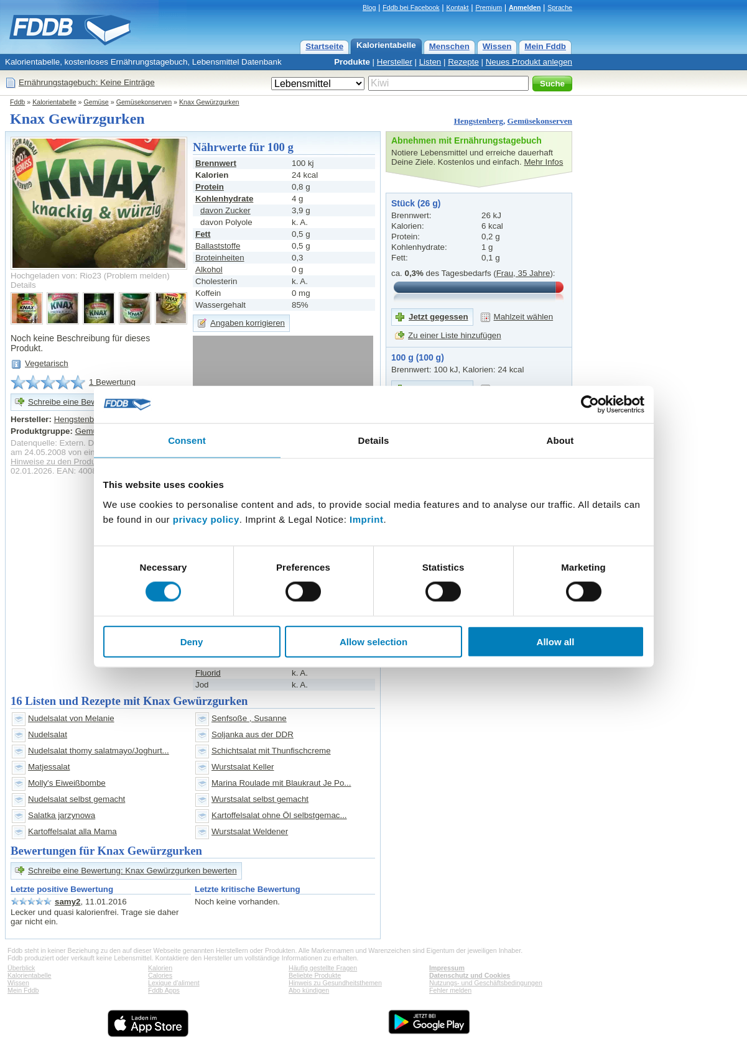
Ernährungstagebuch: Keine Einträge (87, 82)
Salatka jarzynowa (61, 815)
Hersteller (394, 62)
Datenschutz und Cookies (469, 975)
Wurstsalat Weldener (249, 831)
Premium (488, 7)
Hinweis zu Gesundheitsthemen (335, 982)
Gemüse (96, 102)
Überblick (21, 968)
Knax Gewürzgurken (209, 102)
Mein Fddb (545, 46)
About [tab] (560, 440)
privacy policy (206, 518)
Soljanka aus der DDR (252, 734)
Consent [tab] (187, 440)
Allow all (556, 641)
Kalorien (160, 968)
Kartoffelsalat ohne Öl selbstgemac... (279, 815)
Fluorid (208, 673)
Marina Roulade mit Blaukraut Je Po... (281, 783)
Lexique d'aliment (174, 982)
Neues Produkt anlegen (529, 62)
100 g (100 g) (417, 357)
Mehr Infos (543, 162)
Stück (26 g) (415, 203)
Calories (160, 975)
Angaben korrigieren (247, 323)
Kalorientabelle (386, 45)
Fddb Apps (164, 990)
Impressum (447, 968)
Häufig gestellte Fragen (323, 968)
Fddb (17, 102)
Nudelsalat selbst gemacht (76, 799)
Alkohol (209, 269)
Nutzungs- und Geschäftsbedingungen (485, 982)
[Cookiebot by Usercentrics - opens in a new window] (590, 404)
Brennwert (215, 163)
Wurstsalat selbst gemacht (260, 799)
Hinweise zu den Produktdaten (67, 461)
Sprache (559, 7)
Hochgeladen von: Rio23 (56, 275)
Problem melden (136, 275)
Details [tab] (373, 440)
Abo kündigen (309, 990)
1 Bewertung (112, 382)
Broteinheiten (219, 257)
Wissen (497, 46)
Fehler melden (450, 990)
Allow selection (373, 641)
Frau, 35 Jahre (523, 273)
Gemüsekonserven (144, 102)
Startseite (324, 46)
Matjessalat (49, 766)
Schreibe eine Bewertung (74, 402)
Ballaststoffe (217, 246)
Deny (191, 641)
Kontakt (457, 7)
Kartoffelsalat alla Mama (72, 831)
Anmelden (525, 7)
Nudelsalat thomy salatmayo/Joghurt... (98, 750)
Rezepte (463, 62)
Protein (209, 186)
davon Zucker (225, 210)
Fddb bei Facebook (411, 7)
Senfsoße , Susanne (249, 718)
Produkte (352, 62)
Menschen (449, 46)
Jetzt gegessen (438, 316)
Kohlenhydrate (224, 198)
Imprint (366, 518)
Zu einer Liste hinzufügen (454, 335)
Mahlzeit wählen (524, 316)
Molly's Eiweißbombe (67, 783)
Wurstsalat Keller (242, 766)
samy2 (68, 901)
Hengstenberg (478, 121)
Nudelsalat (47, 734)
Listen (430, 62)
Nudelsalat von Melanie (71, 718)
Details (23, 285)
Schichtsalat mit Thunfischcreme (271, 750)
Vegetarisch (46, 363)
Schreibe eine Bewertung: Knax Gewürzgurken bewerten (132, 870)
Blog (369, 7)
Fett (202, 234)
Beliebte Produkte (315, 975)
